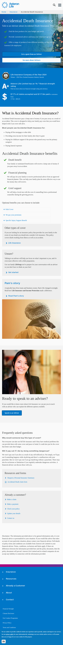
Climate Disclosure (8, 613)
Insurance (14, 12)
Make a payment (12, 504)
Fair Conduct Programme (10, 618)
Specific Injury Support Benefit (16, 220)
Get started (13, 272)
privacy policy (10, 634)
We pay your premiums (13, 215)
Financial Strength (8, 609)
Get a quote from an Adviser (31, 54)
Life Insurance (14, 243)
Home (4, 12)
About (9, 593)
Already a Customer (15, 586)
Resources (11, 579)
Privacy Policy (7, 623)
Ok (4, 641)
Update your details (13, 513)
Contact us (10, 518)
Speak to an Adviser (12, 413)
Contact (10, 600)
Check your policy (13, 509)
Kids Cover (9, 209)
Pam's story (12, 283)
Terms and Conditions (9, 627)
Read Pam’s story (16, 296)
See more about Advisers (31, 60)
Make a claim (11, 499)
